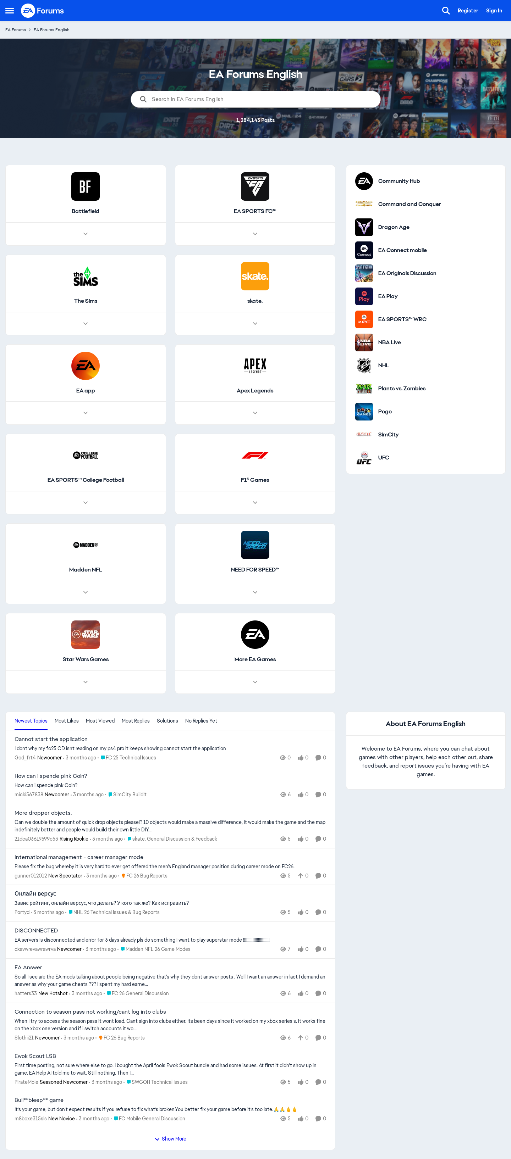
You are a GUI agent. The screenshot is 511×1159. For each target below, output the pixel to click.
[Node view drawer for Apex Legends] (255, 413)
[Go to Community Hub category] (364, 181)
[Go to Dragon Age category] (364, 227)
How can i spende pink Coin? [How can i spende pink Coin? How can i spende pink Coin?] (51, 776)
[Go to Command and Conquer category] (364, 204)
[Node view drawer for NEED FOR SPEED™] (255, 592)
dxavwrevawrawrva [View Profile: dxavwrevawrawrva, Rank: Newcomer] (35, 949)
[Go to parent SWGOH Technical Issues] (155, 1082)
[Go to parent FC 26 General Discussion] (136, 993)
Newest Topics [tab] (31, 721)
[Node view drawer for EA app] (85, 413)
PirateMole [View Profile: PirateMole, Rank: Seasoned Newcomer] (26, 1082)
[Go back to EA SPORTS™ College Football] (86, 480)
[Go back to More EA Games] (255, 659)
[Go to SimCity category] (364, 435)
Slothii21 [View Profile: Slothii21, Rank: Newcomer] (24, 1038)
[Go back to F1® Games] (255, 480)
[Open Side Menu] (9, 10)
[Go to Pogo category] (364, 411)
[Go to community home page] (42, 11)
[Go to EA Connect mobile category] (364, 250)
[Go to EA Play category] (364, 296)
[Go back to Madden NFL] (85, 570)
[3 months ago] (79, 758)
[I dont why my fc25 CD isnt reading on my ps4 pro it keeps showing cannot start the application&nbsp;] (170, 748)
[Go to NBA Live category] (364, 342)
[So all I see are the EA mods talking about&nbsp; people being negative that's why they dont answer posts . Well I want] (170, 980)
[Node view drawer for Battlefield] (85, 234)
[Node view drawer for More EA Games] (255, 682)
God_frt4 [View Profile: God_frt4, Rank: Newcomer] (25, 757)
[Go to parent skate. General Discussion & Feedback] (170, 839)
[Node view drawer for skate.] (255, 323)
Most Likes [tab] (67, 721)
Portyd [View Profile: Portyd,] (22, 912)
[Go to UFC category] (364, 458)
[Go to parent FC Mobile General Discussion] (148, 1118)
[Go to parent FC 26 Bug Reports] (142, 875)
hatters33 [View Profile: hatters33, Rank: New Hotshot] (26, 993)
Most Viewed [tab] (100, 721)
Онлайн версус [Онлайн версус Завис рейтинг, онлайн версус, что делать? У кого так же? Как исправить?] (35, 893)
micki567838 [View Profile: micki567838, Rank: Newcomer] (29, 794)
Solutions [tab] (167, 721)
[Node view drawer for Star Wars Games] (85, 682)
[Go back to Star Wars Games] (86, 659)
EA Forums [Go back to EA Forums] (15, 30)
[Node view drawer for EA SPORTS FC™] (255, 234)
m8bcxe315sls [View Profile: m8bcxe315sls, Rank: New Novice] (31, 1118)
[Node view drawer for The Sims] (85, 323)
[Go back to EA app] (85, 391)
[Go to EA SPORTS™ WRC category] (364, 319)
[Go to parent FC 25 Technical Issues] (127, 758)
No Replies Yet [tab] (201, 721)
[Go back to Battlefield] (85, 211)
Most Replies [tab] (136, 721)
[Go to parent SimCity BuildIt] (126, 794)
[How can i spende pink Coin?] (170, 785)
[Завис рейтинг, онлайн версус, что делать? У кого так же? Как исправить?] (170, 903)
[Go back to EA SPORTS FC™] (255, 211)
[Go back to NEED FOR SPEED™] (255, 570)
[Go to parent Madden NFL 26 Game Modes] (154, 949)
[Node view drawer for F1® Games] (255, 503)
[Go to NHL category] (364, 365)
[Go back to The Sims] (85, 301)
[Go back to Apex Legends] (255, 391)
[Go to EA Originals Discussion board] (364, 273)
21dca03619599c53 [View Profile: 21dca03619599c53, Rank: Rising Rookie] (36, 839)
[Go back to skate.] (255, 301)
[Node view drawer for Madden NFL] (85, 592)
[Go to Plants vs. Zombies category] (364, 388)
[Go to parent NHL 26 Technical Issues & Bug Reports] (112, 912)
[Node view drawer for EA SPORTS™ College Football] (85, 503)
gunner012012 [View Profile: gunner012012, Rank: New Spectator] (31, 875)
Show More (170, 1139)
